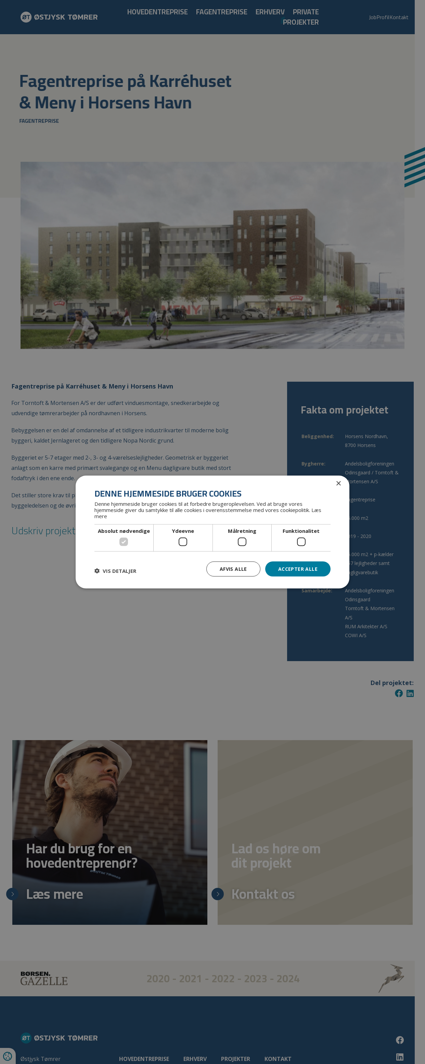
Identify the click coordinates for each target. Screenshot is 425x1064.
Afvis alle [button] (233, 568)
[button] (115, 570)
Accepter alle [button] (298, 568)
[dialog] (212, 532)
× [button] (338, 483)
